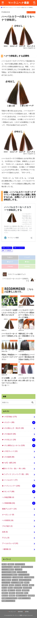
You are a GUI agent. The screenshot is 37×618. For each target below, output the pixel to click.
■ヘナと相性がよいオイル (13, 445)
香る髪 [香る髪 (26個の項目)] (31, 595)
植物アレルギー (9, 509)
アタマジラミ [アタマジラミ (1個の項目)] (19, 564)
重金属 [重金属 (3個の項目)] (12, 595)
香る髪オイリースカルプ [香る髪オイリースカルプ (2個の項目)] (9, 598)
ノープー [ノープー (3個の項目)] (18, 569)
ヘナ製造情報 (8, 503)
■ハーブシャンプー (11, 486)
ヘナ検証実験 (8, 497)
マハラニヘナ (12, 611)
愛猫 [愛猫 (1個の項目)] (10, 588)
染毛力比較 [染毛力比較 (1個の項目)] (27, 588)
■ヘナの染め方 (9, 434)
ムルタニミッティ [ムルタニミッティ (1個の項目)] (25, 580)
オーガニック (8, 514)
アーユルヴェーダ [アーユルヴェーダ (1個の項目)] (26, 567)
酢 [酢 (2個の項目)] (26, 593)
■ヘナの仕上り (7, 247)
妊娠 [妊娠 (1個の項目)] (31, 585)
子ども (5, 538)
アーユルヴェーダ (10, 543)
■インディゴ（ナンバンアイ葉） (15, 474)
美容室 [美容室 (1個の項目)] (4, 593)
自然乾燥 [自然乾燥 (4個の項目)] (19, 593)
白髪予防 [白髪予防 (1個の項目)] (25, 590)
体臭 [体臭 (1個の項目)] (27, 582)
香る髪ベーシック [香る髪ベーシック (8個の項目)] (24, 598)
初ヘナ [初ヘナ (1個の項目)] (18, 585)
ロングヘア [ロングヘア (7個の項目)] (6, 582)
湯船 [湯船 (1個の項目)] (4, 590)
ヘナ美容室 (7, 520)
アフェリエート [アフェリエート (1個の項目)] (7, 567)
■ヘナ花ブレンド (9, 451)
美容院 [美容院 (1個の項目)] (12, 593)
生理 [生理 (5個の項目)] (18, 590)
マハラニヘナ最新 (18, 2)
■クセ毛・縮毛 (9, 463)
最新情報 (20, 611)
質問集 (27, 611)
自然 (5, 532)
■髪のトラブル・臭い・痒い (13, 468)
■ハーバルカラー (19, 247)
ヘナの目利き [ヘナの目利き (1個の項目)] (29, 577)
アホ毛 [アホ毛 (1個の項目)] (16, 567)
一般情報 (6, 549)
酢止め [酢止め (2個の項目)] (4, 595)
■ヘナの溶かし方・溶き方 (13, 428)
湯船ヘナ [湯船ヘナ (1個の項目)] (11, 590)
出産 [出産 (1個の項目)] (11, 585)
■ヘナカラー (8, 422)
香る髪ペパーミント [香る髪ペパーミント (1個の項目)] (8, 600)
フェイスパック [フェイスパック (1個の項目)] (24, 574)
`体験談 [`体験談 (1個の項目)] (11, 564)
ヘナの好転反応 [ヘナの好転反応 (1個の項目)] (18, 577)
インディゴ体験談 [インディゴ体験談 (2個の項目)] (7, 569)
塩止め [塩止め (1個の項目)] (25, 585)
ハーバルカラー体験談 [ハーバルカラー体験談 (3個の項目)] (9, 572)
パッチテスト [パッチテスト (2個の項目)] (22, 572)
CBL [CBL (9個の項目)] (4, 564)
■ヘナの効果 (8, 457)
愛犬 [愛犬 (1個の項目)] (4, 588)
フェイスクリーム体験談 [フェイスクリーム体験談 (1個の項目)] (9, 574)
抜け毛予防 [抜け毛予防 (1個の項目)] (18, 588)
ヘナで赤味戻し (8, 250)
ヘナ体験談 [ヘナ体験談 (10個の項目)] (6, 580)
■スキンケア (8, 491)
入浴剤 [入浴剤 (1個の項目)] (4, 585)
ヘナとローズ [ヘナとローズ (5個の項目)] (6, 577)
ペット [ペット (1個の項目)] (15, 580)
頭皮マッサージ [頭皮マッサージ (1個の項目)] (21, 595)
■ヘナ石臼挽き (9, 416)
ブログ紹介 (7, 526)
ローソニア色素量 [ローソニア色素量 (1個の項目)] (17, 582)
